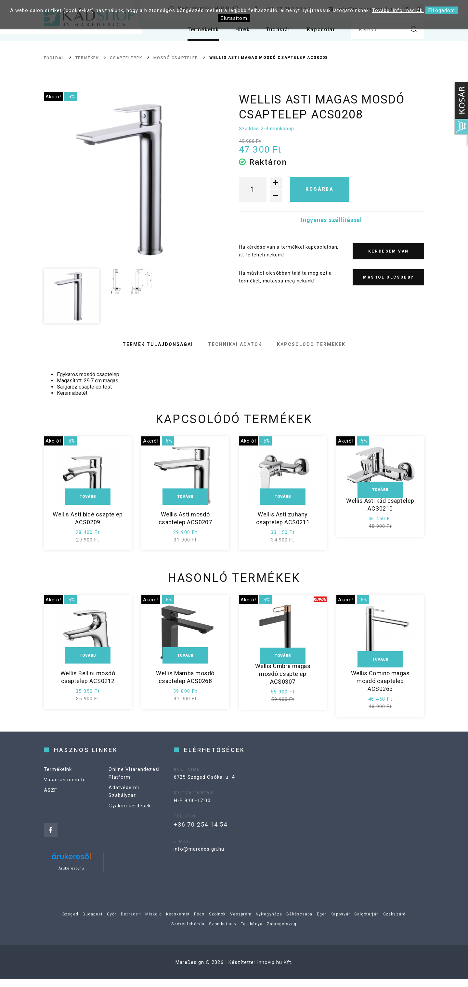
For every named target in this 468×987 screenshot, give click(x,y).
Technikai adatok (235, 347)
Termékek (87, 58)
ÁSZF (51, 805)
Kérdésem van (388, 251)
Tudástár (274, 32)
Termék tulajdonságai (145, 347)
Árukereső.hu (71, 876)
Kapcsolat (319, 32)
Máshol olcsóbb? (388, 277)
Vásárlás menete (65, 794)
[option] (130, 178)
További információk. (398, 10)
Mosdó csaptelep (175, 58)
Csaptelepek (126, 58)
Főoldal (54, 58)
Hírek (236, 32)
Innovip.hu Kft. (275, 970)
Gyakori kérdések (130, 820)
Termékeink (194, 32)
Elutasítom (234, 18)
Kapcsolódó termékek (323, 347)
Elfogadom (441, 10)
